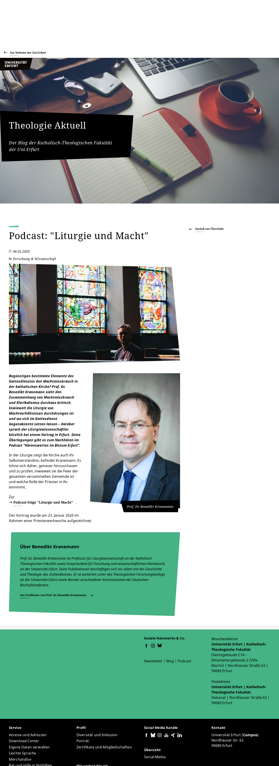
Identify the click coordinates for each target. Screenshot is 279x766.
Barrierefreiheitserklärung (176, 757)
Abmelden (262, 757)
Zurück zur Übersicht (209, 229)
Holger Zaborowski (68, 749)
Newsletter (153, 607)
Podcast (184, 607)
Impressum (243, 757)
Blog (170, 607)
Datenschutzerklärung (215, 757)
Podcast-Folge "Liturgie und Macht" (50, 454)
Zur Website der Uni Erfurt (28, 53)
